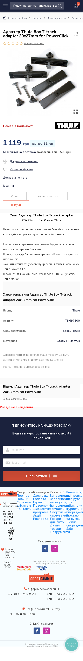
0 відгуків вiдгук (34, 43)
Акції (37, 515)
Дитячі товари (55, 527)
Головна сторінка (15, 18)
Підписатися (41, 476)
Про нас (23, 496)
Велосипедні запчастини (60, 507)
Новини (22, 499)
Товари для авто (57, 18)
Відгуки (16, 205)
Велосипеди (59, 496)
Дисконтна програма (42, 510)
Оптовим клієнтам (24, 503)
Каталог (37, 18)
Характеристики (49, 196)
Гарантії (39, 502)
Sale (69, 529)
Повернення (42, 505)
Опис (15, 196)
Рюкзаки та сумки (73, 517)
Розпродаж (42, 519)
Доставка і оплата (41, 497)
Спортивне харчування (59, 513)
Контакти (24, 509)
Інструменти (60, 532)
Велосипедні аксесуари (60, 500)
